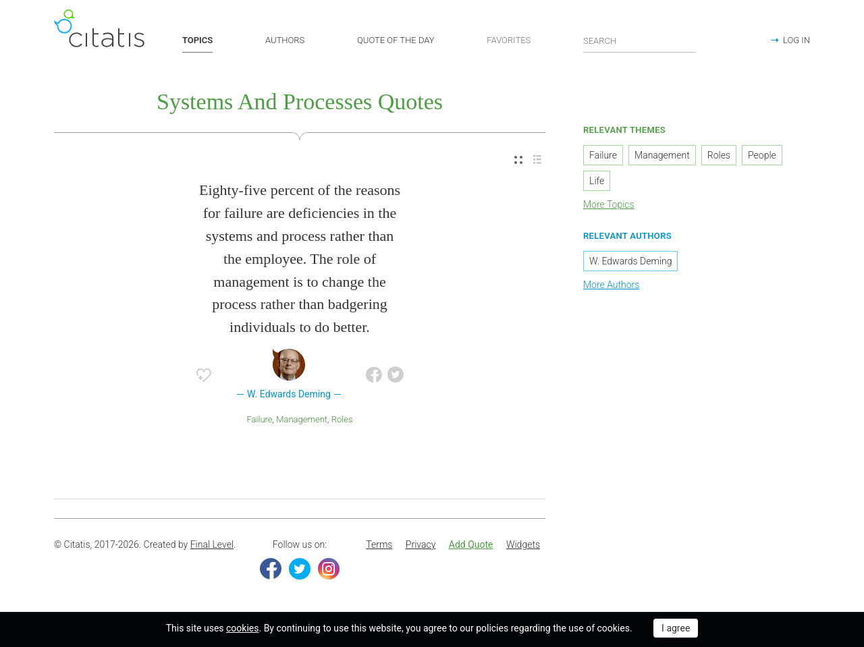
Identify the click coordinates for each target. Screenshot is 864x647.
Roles (342, 419)
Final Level (212, 544)
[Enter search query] (640, 40)
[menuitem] (518, 160)
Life (596, 180)
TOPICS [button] (197, 40)
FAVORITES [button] (509, 40)
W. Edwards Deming (630, 261)
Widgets (523, 544)
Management (301, 419)
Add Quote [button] (471, 544)
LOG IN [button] (796, 40)
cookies (242, 628)
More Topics (608, 204)
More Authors (611, 284)
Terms (379, 544)
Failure (260, 419)
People (762, 155)
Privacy (420, 544)
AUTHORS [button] (284, 40)
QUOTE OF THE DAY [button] (396, 40)
